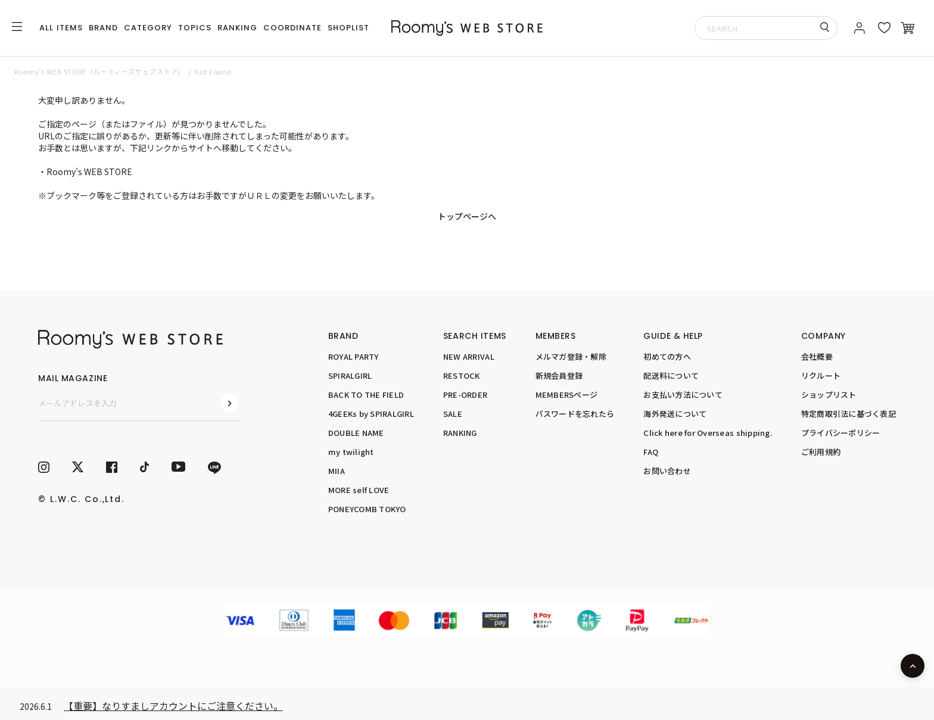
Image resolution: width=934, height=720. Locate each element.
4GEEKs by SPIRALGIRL (371, 413)
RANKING (237, 27)
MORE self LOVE (359, 489)
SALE (452, 413)
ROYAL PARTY (353, 356)
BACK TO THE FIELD (366, 394)
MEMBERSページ (567, 394)
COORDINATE (292, 27)
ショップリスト (829, 394)
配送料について (671, 375)
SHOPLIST (348, 27)
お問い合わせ (667, 470)
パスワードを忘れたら (575, 413)
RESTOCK (461, 375)
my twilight (351, 451)
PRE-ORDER (465, 394)
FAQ (650, 451)
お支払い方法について (683, 394)
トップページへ (467, 216)
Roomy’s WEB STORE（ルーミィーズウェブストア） (99, 71)
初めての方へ (667, 356)
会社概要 (817, 356)
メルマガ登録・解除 (571, 356)
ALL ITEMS (60, 27)
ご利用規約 (820, 451)
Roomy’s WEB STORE (89, 171)
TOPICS (194, 27)
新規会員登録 (559, 375)
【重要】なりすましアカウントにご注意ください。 (173, 706)
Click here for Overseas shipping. (707, 432)
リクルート (820, 375)
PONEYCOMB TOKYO (367, 509)
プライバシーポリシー (840, 432)
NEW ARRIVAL (468, 356)
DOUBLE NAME (356, 432)
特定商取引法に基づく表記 (848, 413)
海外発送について (674, 413)
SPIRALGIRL (350, 375)
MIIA (336, 470)
